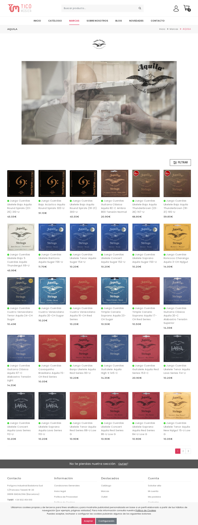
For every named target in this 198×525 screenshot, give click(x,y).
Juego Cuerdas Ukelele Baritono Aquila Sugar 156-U (51, 258)
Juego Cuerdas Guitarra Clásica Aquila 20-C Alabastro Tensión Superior (175, 315)
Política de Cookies (145, 510)
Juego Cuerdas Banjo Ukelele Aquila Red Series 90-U (83, 369)
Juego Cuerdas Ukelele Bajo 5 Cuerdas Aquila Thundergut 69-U (18, 260)
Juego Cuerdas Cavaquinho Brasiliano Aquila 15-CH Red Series (52, 371)
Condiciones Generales (67, 485)
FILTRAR (180, 162)
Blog (118, 20)
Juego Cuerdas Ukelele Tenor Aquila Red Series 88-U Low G (83, 428)
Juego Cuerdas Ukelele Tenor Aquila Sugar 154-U (83, 258)
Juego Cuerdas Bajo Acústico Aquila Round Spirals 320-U (52, 204)
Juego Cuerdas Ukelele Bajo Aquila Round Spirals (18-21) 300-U (83, 206)
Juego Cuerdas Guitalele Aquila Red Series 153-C (145, 369)
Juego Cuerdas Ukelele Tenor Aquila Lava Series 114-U (177, 369)
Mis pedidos (154, 496)
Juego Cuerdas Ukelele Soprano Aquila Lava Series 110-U (50, 428)
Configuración (106, 521)
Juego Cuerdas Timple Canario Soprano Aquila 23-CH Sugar (113, 313)
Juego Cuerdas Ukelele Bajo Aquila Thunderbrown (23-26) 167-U (145, 206)
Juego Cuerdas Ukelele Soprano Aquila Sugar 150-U (144, 258)
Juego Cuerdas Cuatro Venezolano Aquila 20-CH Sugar (51, 311)
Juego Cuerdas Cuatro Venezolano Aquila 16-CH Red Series (82, 313)
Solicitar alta (154, 485)
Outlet (122, 464)
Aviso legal (60, 491)
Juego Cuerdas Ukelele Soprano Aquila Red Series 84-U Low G (143, 428)
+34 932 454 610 (23, 499)
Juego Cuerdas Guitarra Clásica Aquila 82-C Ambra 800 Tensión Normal (114, 206)
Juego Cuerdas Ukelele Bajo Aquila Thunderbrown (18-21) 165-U (176, 206)
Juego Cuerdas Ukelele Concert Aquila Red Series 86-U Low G (112, 428)
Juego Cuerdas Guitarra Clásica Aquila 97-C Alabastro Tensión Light (19, 373)
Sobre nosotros (97, 20)
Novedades (136, 20)
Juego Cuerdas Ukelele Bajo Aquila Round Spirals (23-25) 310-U (19, 206)
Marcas (74, 20)
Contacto (158, 20)
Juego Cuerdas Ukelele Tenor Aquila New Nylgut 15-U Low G (177, 428)
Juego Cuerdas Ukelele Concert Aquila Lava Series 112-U (19, 428)
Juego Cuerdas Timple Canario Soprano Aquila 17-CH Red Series (144, 313)
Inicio (37, 20)
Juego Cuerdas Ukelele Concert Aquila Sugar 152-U (113, 258)
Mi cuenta (153, 491)
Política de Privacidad (66, 496)
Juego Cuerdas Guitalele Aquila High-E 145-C (112, 369)
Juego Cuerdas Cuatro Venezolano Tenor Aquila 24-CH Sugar (20, 313)
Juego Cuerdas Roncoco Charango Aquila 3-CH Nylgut (176, 258)
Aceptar (88, 521)
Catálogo (55, 20)
